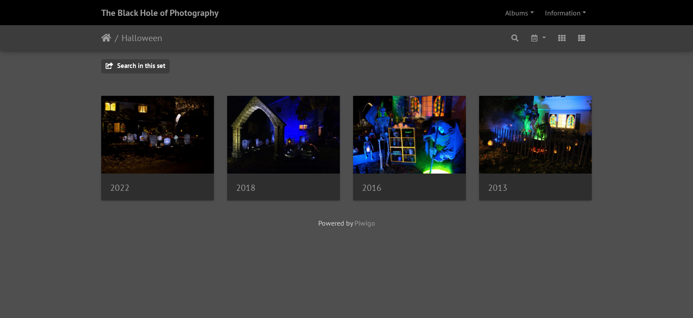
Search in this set (135, 65)
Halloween (142, 38)
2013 (497, 187)
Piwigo (364, 223)
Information (563, 12)
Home (106, 38)
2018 (245, 187)
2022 (119, 187)
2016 (371, 187)
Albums (516, 12)
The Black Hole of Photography (160, 13)
